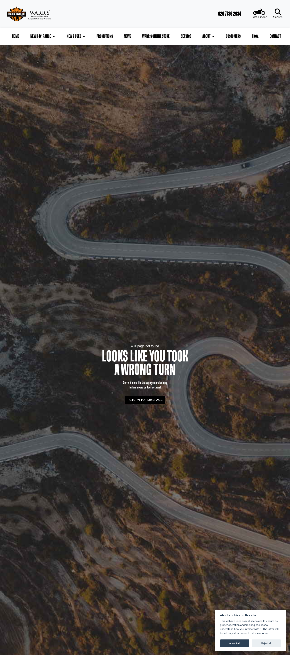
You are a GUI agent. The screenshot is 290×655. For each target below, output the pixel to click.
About (206, 36)
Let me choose (259, 633)
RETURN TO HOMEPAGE (145, 398)
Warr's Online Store (156, 36)
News (127, 36)
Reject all (266, 643)
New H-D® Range (41, 36)
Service (186, 36)
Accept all (234, 643)
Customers (233, 36)
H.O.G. (255, 36)
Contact (274, 36)
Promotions (105, 36)
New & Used (74, 36)
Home (16, 36)
